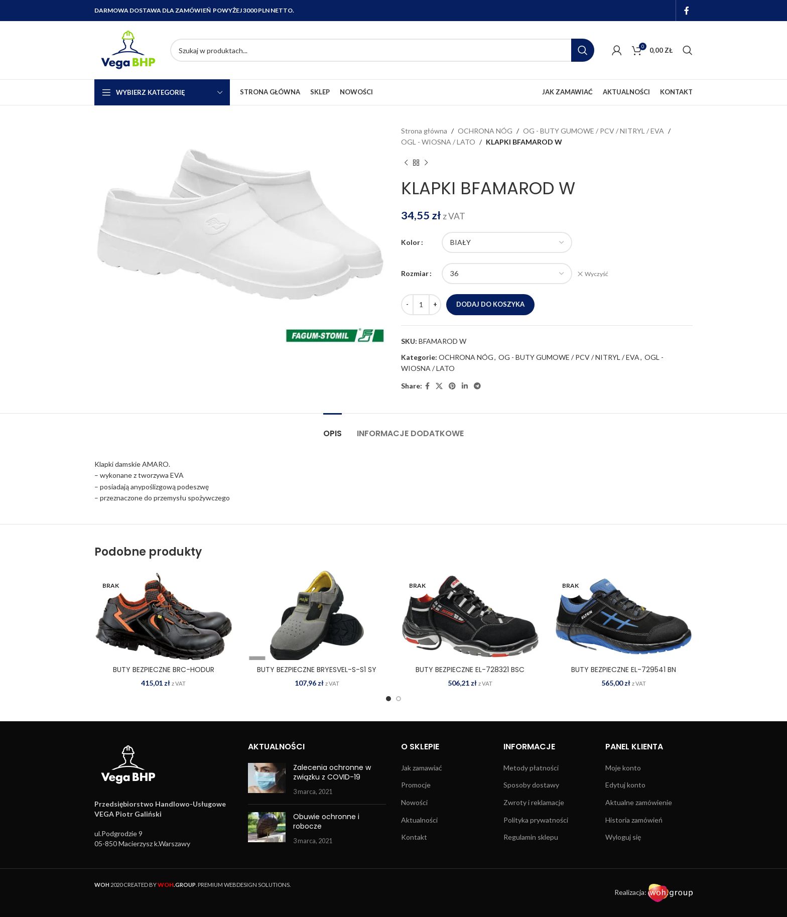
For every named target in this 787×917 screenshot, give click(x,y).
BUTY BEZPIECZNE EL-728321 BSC (470, 670)
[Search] (382, 50)
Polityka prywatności (535, 820)
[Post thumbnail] (267, 780)
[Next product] (426, 163)
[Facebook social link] (687, 10)
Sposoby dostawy (531, 784)
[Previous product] (406, 163)
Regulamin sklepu (530, 837)
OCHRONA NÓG (485, 130)
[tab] (332, 428)
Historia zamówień (634, 820)
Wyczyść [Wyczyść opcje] (596, 274)
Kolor (410, 242)
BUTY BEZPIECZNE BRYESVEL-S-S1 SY (316, 670)
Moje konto (623, 767)
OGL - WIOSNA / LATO (438, 142)
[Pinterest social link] (452, 386)
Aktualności (419, 820)
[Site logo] (127, 49)
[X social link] (439, 386)
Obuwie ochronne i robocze (326, 822)
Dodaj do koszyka (490, 304)
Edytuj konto (625, 784)
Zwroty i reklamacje (533, 802)
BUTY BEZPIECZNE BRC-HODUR (163, 670)
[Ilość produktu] (421, 304)
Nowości (414, 802)
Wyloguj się (623, 837)
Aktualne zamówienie (638, 802)
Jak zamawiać (421, 767)
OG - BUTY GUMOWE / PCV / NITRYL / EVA (593, 130)
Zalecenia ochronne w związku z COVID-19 (332, 772)
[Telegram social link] (477, 386)
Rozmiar (415, 273)
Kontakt (414, 837)
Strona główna (424, 130)
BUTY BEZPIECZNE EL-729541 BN (623, 670)
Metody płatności (531, 767)
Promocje (416, 784)
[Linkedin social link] (465, 386)
